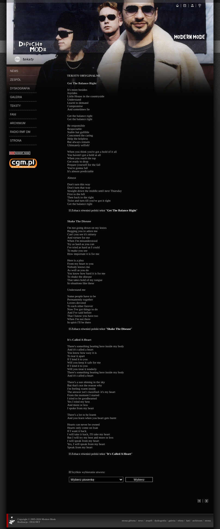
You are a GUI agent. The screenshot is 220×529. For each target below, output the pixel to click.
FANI (13, 114)
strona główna (129, 520)
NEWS (14, 71)
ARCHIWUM (17, 123)
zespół (149, 520)
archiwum (197, 520)
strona (208, 520)
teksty (181, 520)
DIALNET (34, 522)
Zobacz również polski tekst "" (104, 210)
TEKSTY (15, 105)
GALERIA (16, 97)
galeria (172, 520)
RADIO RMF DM (20, 131)
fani (188, 520)
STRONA (16, 140)
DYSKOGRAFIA (20, 88)
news (140, 520)
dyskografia (160, 520)
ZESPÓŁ (15, 79)
